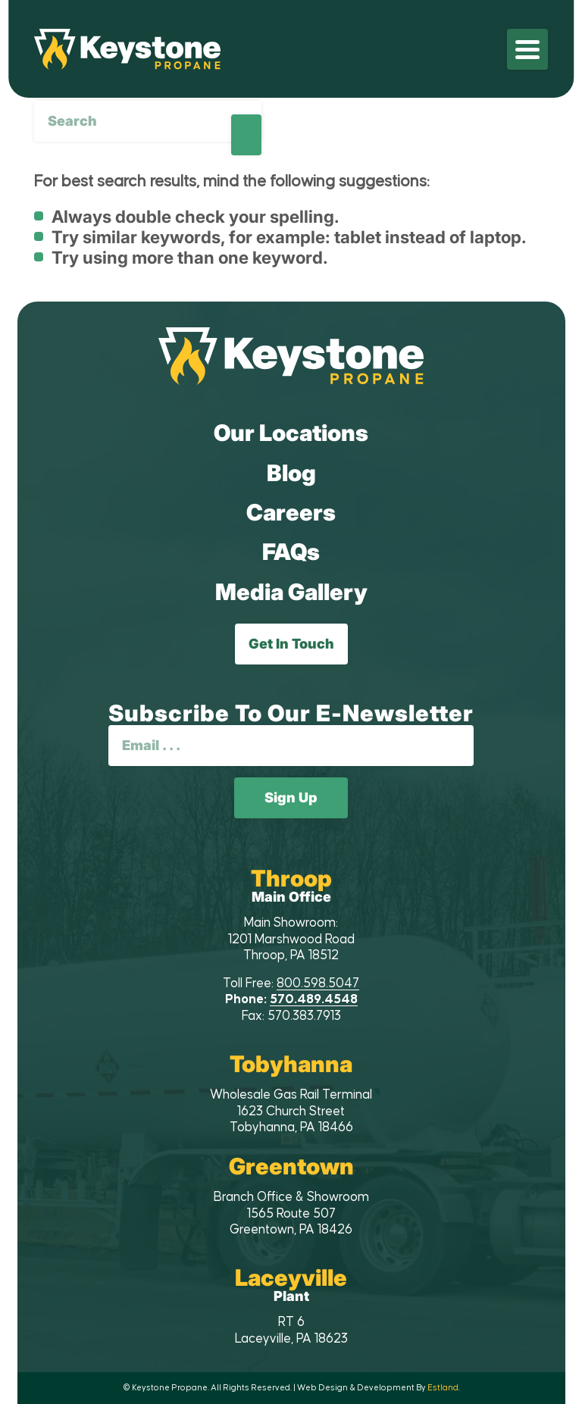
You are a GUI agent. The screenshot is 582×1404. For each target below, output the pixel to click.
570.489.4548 (314, 999)
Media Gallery (291, 591)
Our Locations (291, 432)
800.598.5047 (318, 983)
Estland (442, 1388)
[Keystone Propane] (127, 49)
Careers (291, 512)
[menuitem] (527, 49)
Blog (291, 472)
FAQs (291, 551)
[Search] (147, 121)
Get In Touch (291, 644)
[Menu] (527, 49)
